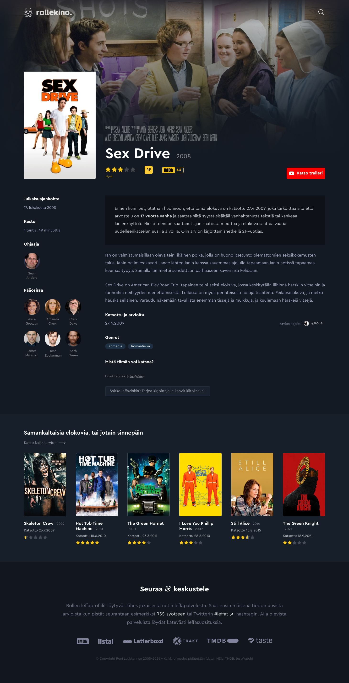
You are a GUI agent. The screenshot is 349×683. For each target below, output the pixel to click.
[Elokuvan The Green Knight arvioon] (304, 499)
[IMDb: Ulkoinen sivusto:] (82, 641)
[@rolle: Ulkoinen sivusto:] (313, 323)
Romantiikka (140, 346)
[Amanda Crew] (53, 312)
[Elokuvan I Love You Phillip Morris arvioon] (200, 499)
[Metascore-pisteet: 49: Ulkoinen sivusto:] (149, 170)
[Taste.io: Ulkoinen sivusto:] (260, 641)
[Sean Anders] (32, 266)
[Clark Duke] (73, 312)
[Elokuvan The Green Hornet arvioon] (148, 499)
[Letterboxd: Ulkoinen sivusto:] (143, 641)
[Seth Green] (73, 344)
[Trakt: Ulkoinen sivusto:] (186, 641)
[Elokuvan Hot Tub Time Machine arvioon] (97, 499)
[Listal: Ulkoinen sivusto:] (104, 641)
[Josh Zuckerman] (53, 344)
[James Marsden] (32, 344)
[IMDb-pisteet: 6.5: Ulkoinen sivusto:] (173, 170)
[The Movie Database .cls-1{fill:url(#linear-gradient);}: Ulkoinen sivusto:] (222, 641)
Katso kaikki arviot (45, 442)
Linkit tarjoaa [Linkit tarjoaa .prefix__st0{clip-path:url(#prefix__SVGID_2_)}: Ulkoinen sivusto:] (124, 376)
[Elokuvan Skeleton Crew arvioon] (45, 497)
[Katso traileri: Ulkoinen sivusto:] (306, 169)
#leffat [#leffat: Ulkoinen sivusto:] (221, 613)
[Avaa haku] (321, 9)
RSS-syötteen (170, 613)
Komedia (115, 346)
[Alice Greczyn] (32, 312)
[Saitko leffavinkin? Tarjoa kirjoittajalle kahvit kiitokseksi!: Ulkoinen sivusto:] (157, 391)
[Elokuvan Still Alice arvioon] (252, 497)
